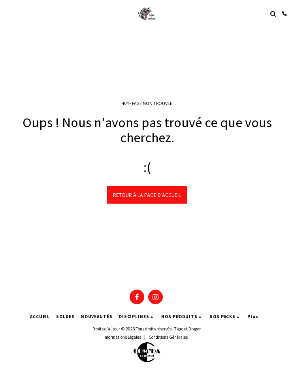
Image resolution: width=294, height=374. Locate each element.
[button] (8, 13)
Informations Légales (122, 337)
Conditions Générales (168, 337)
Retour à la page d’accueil (147, 194)
